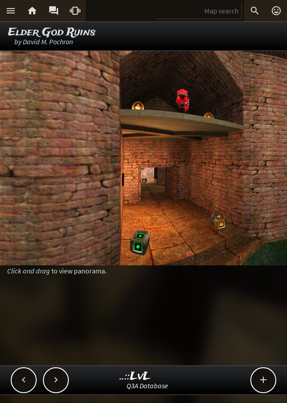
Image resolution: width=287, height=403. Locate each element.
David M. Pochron (48, 41)
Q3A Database (147, 385)
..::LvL (135, 376)
